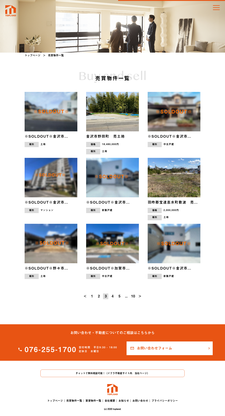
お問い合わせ (140, 400)
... (126, 296)
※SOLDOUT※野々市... (46, 268)
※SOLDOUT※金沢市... (46, 136)
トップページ (32, 55)
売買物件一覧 (74, 400)
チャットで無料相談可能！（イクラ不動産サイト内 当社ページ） (112, 373)
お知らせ (123, 400)
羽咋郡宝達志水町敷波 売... (173, 202)
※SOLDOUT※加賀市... (108, 268)
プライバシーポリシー (165, 400)
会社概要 (110, 400)
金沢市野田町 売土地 (105, 136)
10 (133, 296)
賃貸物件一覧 (93, 400)
